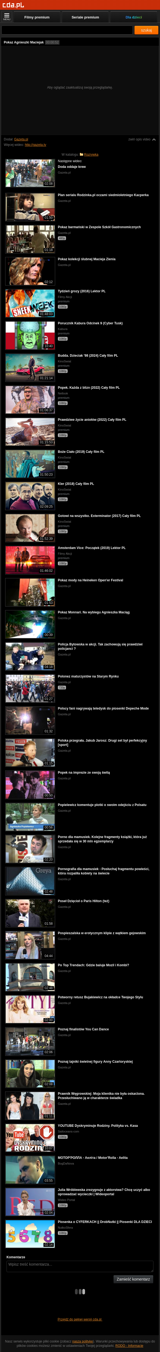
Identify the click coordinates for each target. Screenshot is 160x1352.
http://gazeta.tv (35, 145)
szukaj (146, 30)
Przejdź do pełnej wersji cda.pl (80, 1319)
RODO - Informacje (129, 1346)
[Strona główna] (13, 5)
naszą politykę (82, 1341)
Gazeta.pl (21, 139)
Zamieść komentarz (133, 1279)
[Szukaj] (67, 30)
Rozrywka (91, 154)
